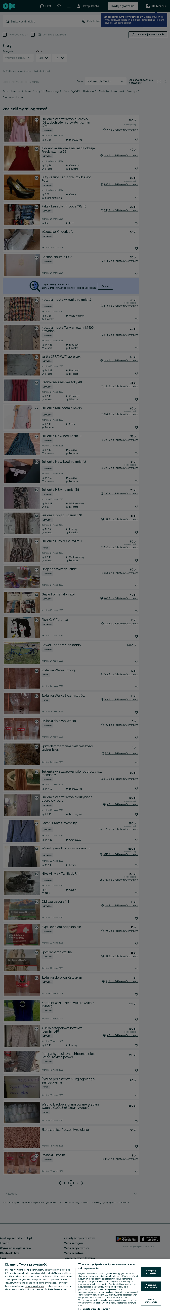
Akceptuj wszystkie (150, 1272)
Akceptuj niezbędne (151, 1286)
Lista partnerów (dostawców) (94, 1309)
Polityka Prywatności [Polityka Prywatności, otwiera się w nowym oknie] (56, 1289)
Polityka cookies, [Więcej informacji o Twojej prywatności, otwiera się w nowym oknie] (34, 1289)
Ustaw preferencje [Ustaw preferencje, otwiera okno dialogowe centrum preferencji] (150, 1300)
